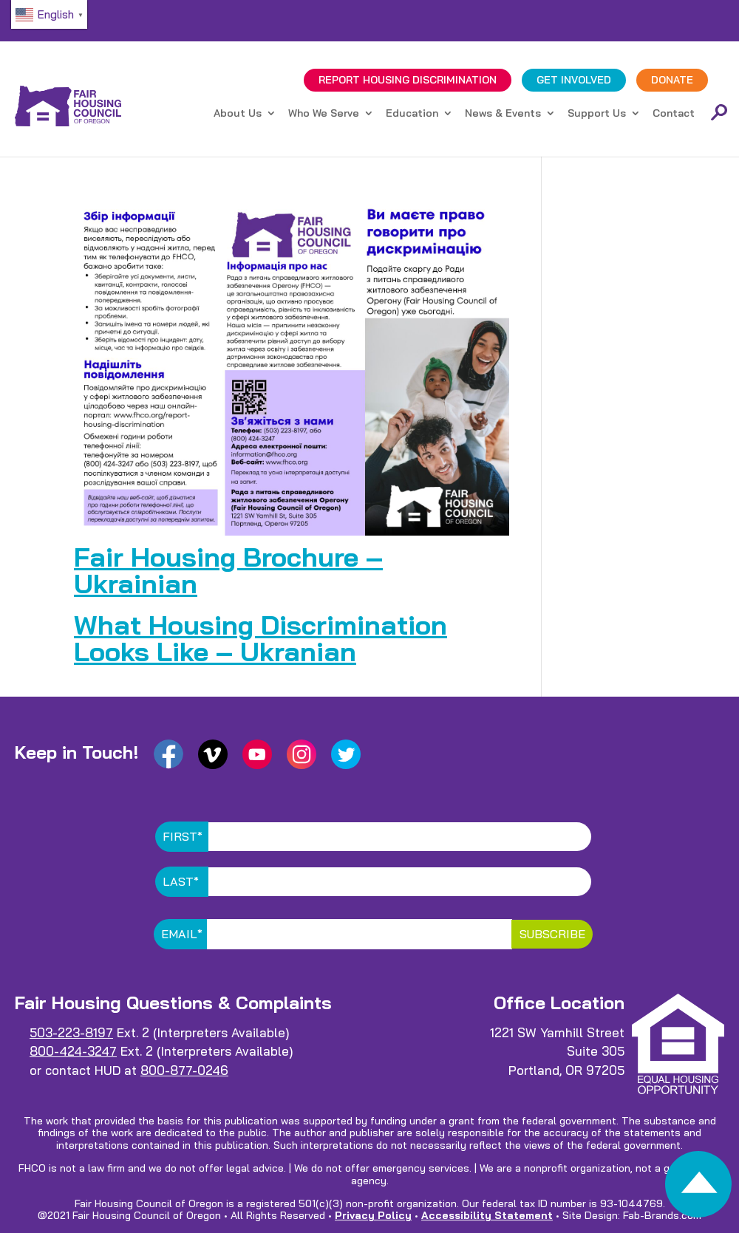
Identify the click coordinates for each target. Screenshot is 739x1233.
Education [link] (412, 114)
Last (181, 881)
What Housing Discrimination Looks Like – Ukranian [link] (260, 638)
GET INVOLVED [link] (574, 79)
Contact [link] (674, 114)
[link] (698, 1188)
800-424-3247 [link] (73, 1051)
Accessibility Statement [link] (487, 1215)
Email (181, 933)
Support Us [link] (597, 114)
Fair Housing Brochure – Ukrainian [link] (228, 570)
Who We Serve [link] (323, 114)
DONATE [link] (672, 79)
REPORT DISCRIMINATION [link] (408, 79)
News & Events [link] (503, 114)
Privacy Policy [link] (373, 1215)
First (182, 836)
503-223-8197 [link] (71, 1032)
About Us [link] (238, 114)
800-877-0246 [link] (184, 1070)
